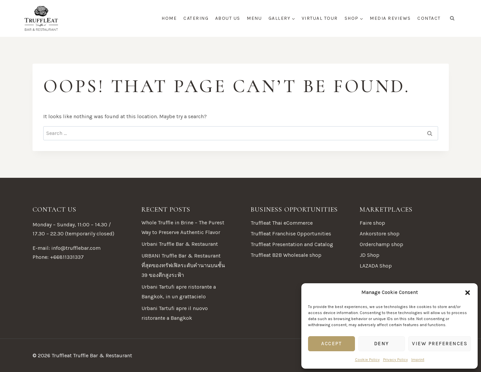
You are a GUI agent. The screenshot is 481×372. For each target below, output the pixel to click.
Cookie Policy (367, 359)
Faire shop (372, 223)
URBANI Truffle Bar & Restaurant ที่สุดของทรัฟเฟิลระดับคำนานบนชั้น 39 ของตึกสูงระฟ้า (183, 265)
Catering (195, 18)
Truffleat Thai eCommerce (282, 223)
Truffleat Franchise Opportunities (291, 233)
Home (169, 18)
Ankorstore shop (380, 233)
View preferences (439, 344)
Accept (331, 344)
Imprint (417, 359)
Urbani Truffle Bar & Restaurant (179, 244)
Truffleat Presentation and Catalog (292, 244)
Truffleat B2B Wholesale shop (286, 255)
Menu (254, 18)
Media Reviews (390, 18)
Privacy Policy (395, 359)
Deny (381, 344)
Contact (429, 18)
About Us (227, 18)
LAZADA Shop (376, 266)
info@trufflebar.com (76, 248)
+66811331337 (67, 257)
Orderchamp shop (381, 244)
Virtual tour (320, 18)
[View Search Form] (452, 18)
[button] (467, 292)
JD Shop (369, 255)
